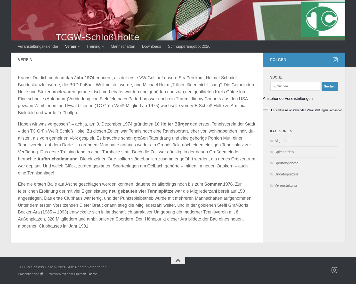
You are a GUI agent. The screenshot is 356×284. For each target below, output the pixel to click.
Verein (70, 46)
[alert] (304, 110)
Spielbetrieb (284, 152)
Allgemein (283, 141)
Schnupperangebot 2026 (189, 46)
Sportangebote (286, 163)
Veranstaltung (286, 185)
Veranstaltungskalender (38, 46)
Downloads (151, 46)
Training (93, 46)
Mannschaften (123, 46)
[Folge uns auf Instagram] (335, 60)
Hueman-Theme (85, 274)
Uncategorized (286, 174)
